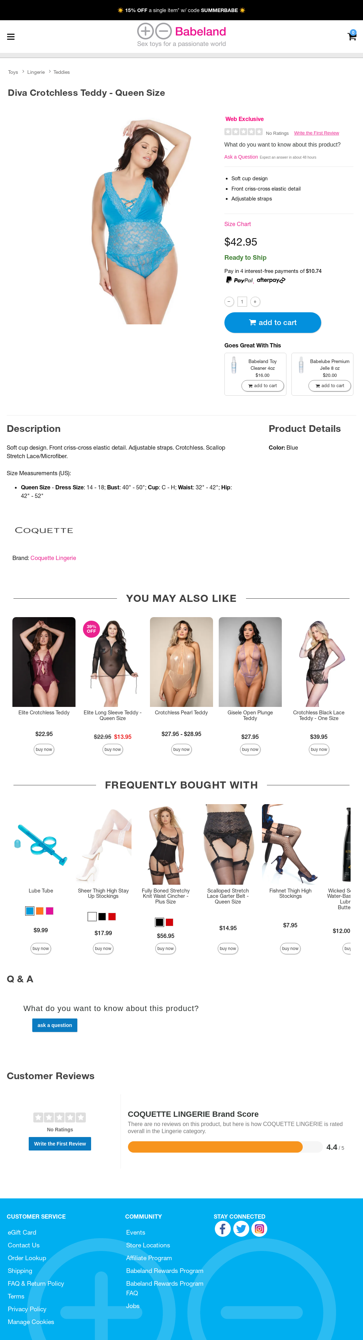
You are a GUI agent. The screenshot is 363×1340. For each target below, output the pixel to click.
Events (135, 1232)
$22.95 (44, 733)
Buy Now (44, 749)
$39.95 (319, 736)
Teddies (62, 72)
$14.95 (228, 928)
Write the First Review (316, 133)
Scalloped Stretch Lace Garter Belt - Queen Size (228, 896)
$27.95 (250, 736)
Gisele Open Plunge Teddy (250, 715)
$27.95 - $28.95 (181, 733)
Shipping (20, 1270)
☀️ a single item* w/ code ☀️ (181, 10)
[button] (30, 911)
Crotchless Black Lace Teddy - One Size (319, 715)
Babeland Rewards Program (164, 1270)
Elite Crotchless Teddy (43, 712)
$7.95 (290, 925)
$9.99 (41, 930)
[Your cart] (352, 36)
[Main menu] (10, 36)
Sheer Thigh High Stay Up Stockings (103, 894)
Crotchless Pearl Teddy (181, 712)
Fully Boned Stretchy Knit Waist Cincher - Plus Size (166, 896)
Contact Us (24, 1245)
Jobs (133, 1305)
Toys (13, 72)
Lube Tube (41, 891)
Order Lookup (27, 1258)
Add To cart (272, 322)
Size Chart (237, 223)
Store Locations (148, 1245)
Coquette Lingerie (53, 557)
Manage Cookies (31, 1321)
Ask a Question (241, 157)
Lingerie (36, 72)
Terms (16, 1296)
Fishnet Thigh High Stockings (290, 894)
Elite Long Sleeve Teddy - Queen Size (113, 715)
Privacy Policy (27, 1309)
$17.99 (103, 933)
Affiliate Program (149, 1258)
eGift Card (22, 1232)
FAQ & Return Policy (36, 1283)
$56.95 (165, 935)
